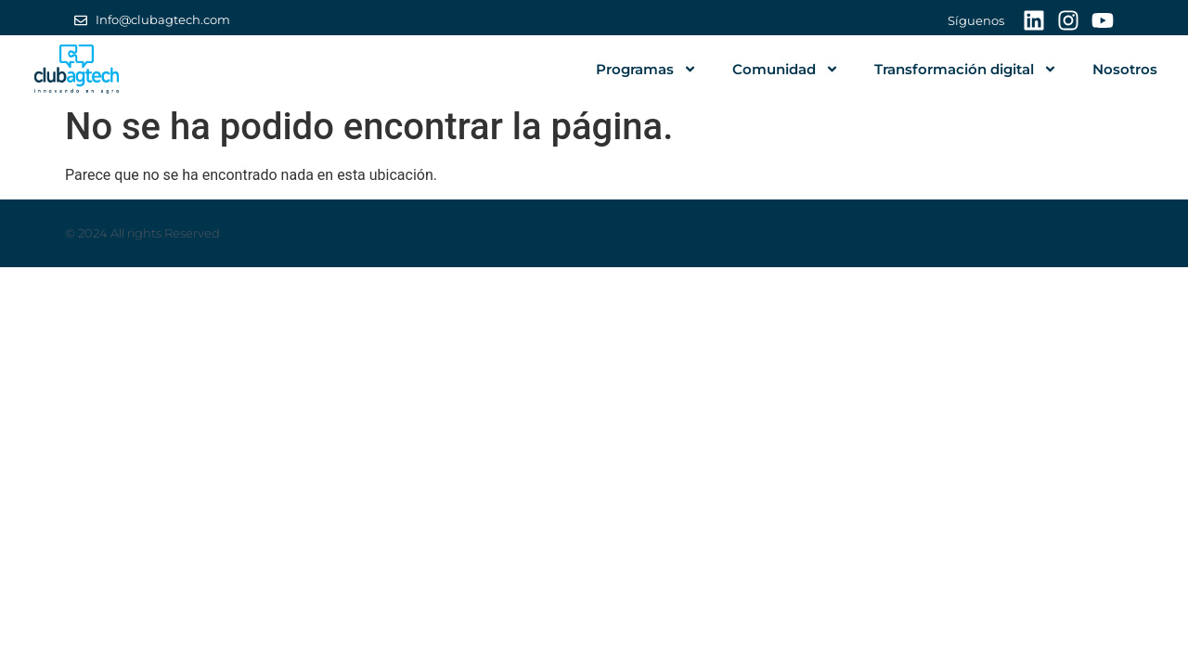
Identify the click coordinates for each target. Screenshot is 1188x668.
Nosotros (1124, 69)
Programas (646, 69)
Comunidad (785, 69)
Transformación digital (965, 69)
